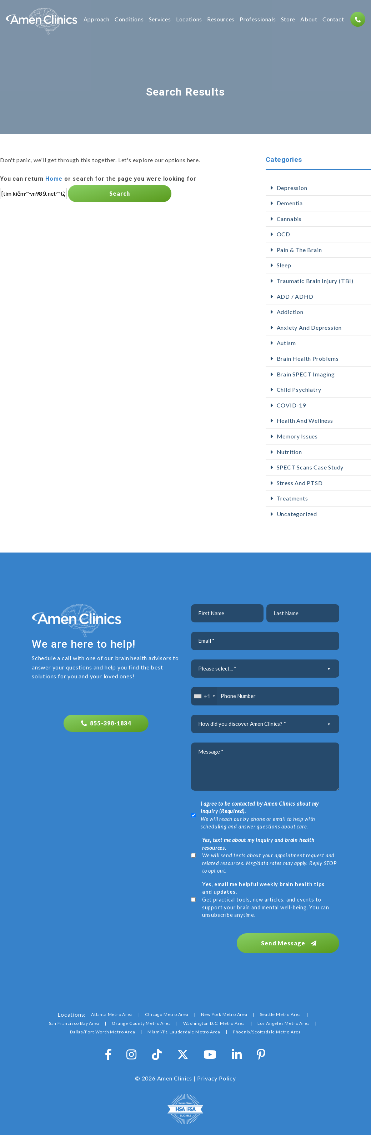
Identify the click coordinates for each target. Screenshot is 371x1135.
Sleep (284, 265)
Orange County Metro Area (141, 1022)
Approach (97, 19)
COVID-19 (291, 405)
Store (288, 19)
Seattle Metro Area (280, 1013)
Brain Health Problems (308, 358)
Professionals (258, 19)
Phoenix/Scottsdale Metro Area (267, 1031)
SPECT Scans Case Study (310, 467)
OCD (283, 234)
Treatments (292, 498)
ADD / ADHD (295, 296)
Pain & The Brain (299, 249)
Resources (221, 19)
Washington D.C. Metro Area (214, 1022)
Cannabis (289, 218)
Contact (333, 19)
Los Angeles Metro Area (283, 1022)
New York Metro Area (224, 1013)
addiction (290, 311)
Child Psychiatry (299, 389)
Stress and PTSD (300, 482)
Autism (286, 342)
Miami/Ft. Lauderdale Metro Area (183, 1031)
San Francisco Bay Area (74, 1022)
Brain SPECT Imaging (306, 374)
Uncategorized (297, 513)
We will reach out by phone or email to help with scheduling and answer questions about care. (260, 815)
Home (53, 178)
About (308, 19)
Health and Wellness (305, 420)
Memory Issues (297, 436)
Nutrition (289, 451)
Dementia (290, 203)
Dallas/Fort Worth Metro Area (102, 1031)
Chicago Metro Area (166, 1013)
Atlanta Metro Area (111, 1013)
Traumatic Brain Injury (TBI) (315, 280)
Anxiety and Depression (309, 327)
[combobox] (204, 696)
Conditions (129, 19)
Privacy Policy (216, 1077)
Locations (189, 19)
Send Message (291, 942)
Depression (292, 187)
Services (160, 19)
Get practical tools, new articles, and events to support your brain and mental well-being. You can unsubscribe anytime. (265, 899)
